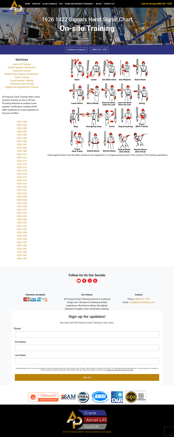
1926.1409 (22, 151)
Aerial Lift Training (22, 64)
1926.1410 (22, 154)
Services (36, 4)
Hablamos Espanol (76, 49)
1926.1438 (22, 245)
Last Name (20, 355)
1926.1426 (22, 206)
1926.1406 (22, 141)
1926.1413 (22, 164)
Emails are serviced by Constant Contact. (119, 370)
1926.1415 (22, 170)
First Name (20, 342)
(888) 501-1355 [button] (99, 49)
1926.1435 (22, 236)
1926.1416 (22, 174)
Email (18, 329)
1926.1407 (22, 144)
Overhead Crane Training (22, 84)
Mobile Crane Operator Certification (22, 74)
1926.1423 (22, 196)
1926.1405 (22, 138)
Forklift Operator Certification (22, 67)
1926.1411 (22, 157)
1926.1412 (22, 161)
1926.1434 (22, 232)
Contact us (109, 4)
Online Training (22, 77)
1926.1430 (22, 219)
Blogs (99, 4)
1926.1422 (22, 193)
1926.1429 (22, 216)
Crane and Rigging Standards (79, 4)
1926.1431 (22, 222)
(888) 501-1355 (142, 299)
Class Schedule (50, 4)
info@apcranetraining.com (142, 302)
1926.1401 (22, 125)
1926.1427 (22, 209)
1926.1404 (22, 135)
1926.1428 (22, 213)
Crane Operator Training (21, 80)
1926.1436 (22, 239)
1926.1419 (22, 183)
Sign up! (87, 377)
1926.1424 (22, 200)
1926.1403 (22, 131)
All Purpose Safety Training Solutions (84, 431)
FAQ (61, 4)
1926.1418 (22, 180)
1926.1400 (22, 122)
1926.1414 (22, 167)
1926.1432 (22, 226)
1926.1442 (22, 258)
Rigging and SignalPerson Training (21, 87)
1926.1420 (22, 187)
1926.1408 (22, 148)
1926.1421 (22, 190)
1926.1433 (22, 229)
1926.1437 (22, 242)
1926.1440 (22, 252)
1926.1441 (22, 255)
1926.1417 (22, 177)
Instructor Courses (22, 70)
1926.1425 (22, 203)
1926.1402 (22, 128)
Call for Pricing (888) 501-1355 (156, 3)
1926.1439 (22, 249)
